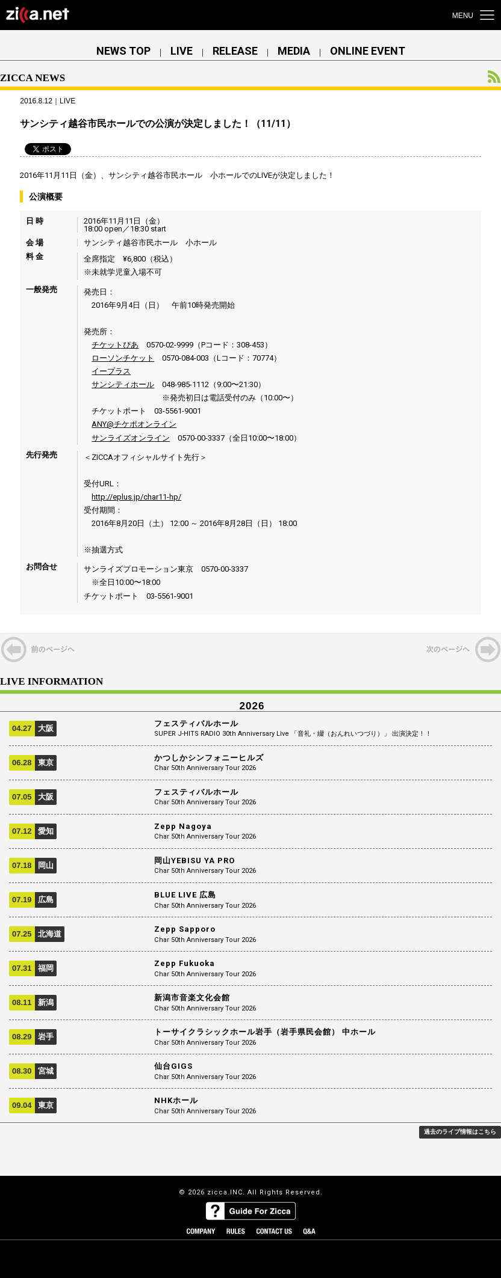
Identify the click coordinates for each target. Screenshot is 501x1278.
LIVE (181, 51)
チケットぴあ (115, 344)
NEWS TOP (123, 51)
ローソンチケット (123, 357)
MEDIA (294, 51)
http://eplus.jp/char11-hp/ (136, 496)
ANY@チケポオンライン (134, 424)
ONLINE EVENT (367, 51)
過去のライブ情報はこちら (460, 1131)
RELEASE (235, 51)
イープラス (111, 371)
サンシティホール (123, 384)
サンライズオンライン (131, 437)
